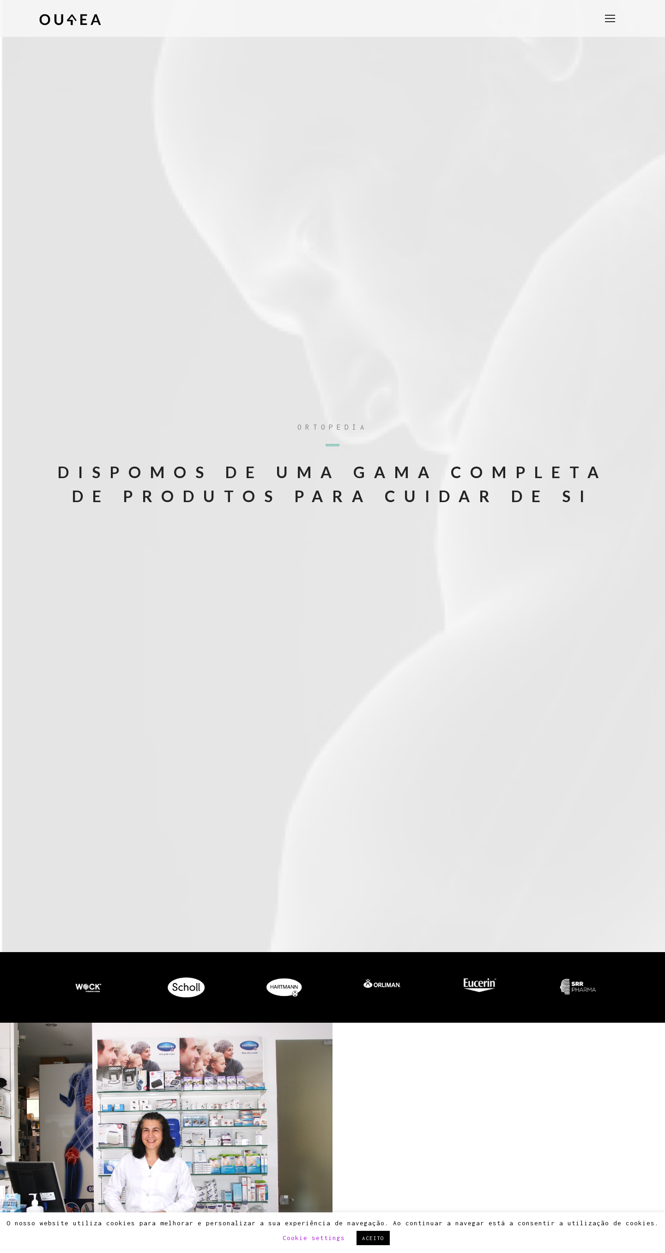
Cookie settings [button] (314, 1237)
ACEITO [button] (373, 1238)
